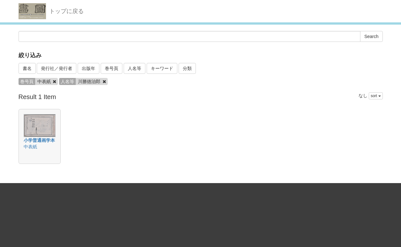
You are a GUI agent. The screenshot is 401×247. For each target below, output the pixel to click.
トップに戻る (66, 11)
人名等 (134, 68)
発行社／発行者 (56, 68)
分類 (187, 68)
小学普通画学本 (39, 140)
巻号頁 (111, 68)
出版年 (88, 68)
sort (376, 96)
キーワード (162, 68)
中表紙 (30, 146)
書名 (27, 68)
